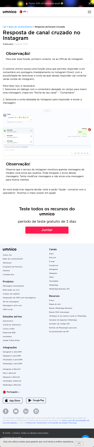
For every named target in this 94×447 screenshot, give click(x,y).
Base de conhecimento (20, 27)
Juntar (47, 230)
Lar (4, 27)
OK (79, 443)
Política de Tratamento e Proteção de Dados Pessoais (51, 423)
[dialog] (47, 442)
